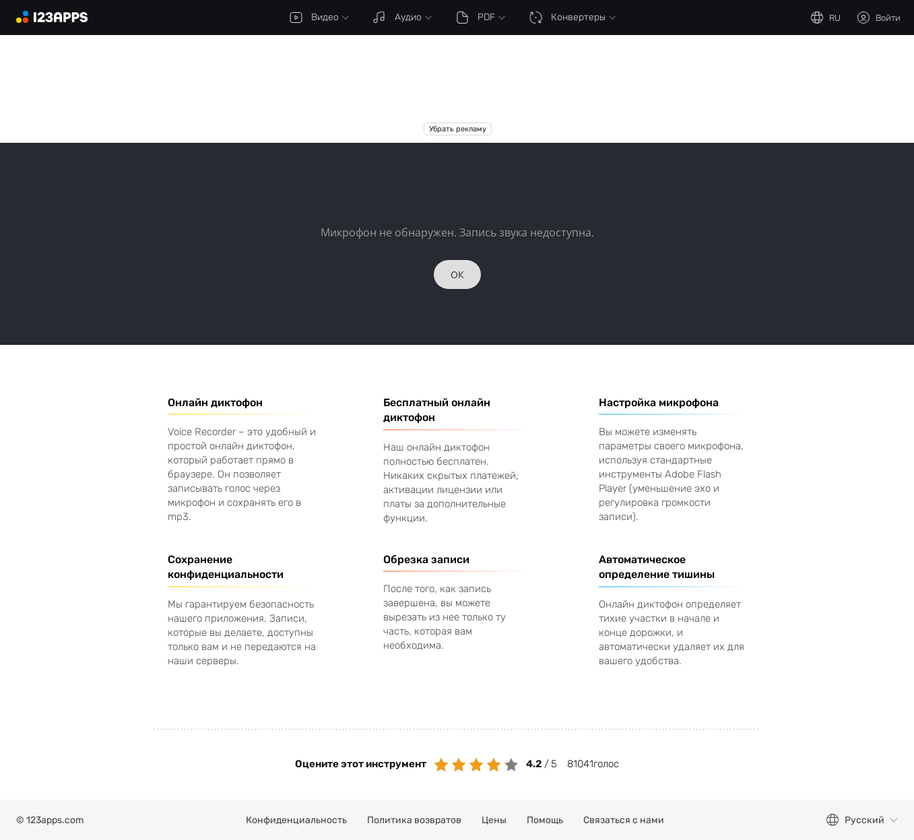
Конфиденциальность (296, 820)
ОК (457, 274)
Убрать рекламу (457, 129)
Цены (494, 820)
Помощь (545, 820)
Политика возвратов (414, 820)
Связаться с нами (623, 820)
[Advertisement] (457, 89)
